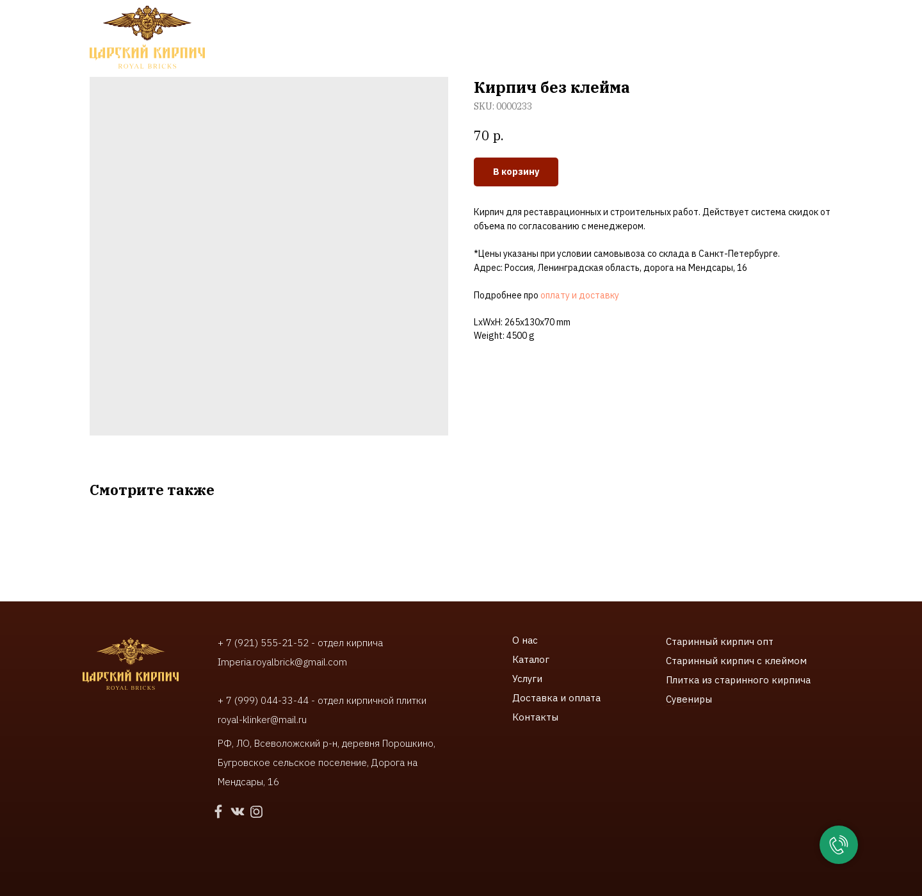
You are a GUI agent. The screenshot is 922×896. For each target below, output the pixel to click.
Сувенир (685, 699)
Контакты (423, 44)
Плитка (684, 680)
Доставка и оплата (556, 698)
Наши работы (423, 32)
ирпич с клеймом (766, 661)
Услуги (527, 678)
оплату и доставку (579, 295)
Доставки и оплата (530, 32)
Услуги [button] (339, 32)
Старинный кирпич (710, 641)
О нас (525, 640)
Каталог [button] (269, 32)
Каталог (530, 659)
